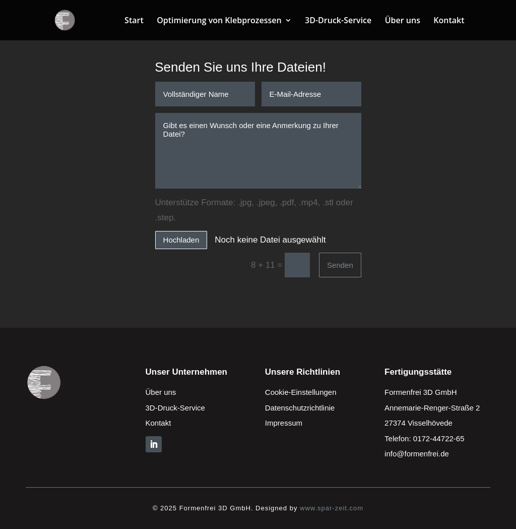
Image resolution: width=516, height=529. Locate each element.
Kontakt (448, 21)
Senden (340, 265)
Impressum (283, 423)
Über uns (402, 21)
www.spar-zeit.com (331, 508)
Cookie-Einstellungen (301, 392)
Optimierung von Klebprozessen (219, 21)
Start (134, 21)
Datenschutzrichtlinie (300, 407)
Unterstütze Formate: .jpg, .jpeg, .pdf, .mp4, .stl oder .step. (254, 210)
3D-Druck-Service (338, 21)
